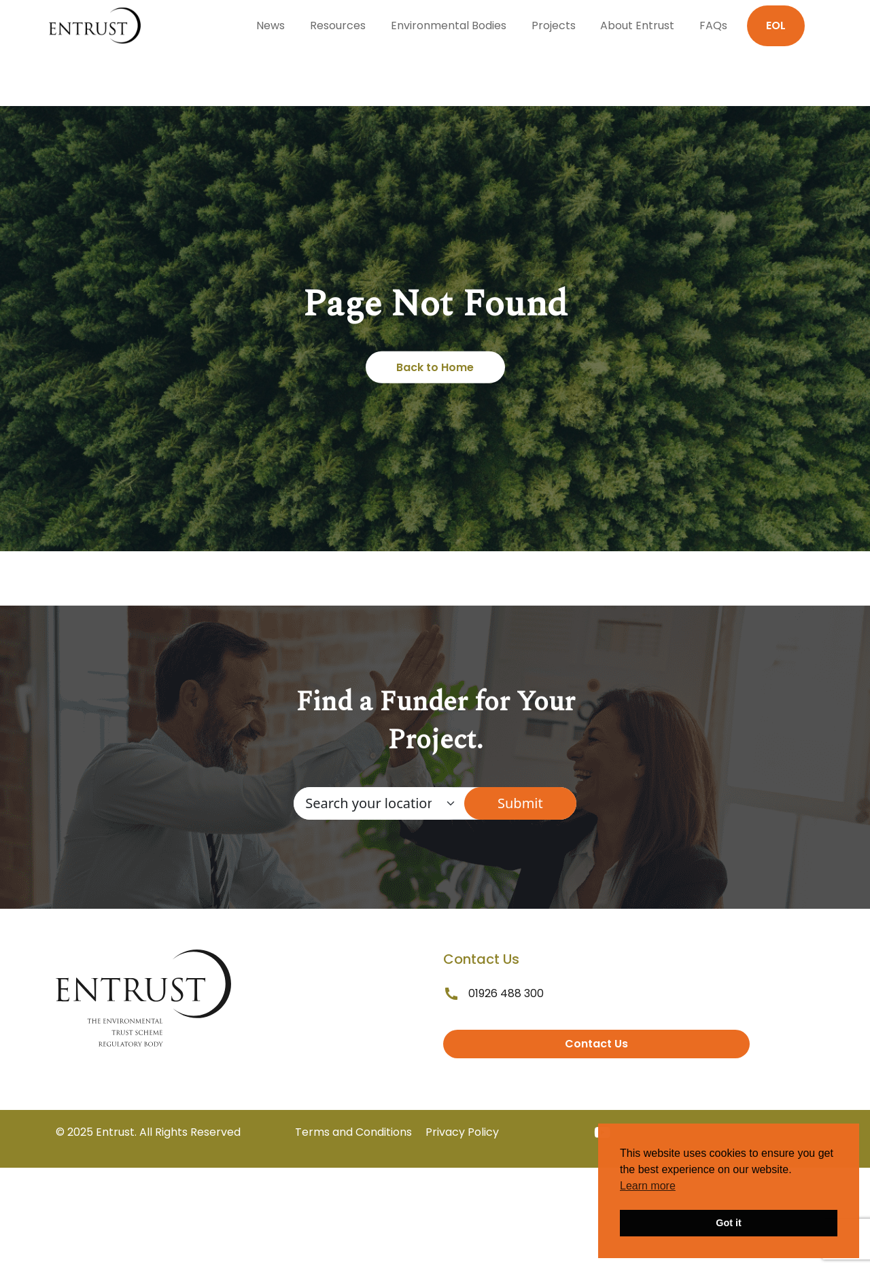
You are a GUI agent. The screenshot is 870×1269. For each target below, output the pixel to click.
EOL (776, 25)
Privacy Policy (462, 1132)
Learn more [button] (648, 1186)
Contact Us (596, 1043)
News (270, 25)
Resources (338, 25)
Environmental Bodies (448, 25)
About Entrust (637, 25)
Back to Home (435, 367)
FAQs (713, 25)
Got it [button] (729, 1222)
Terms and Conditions (353, 1132)
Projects (554, 25)
